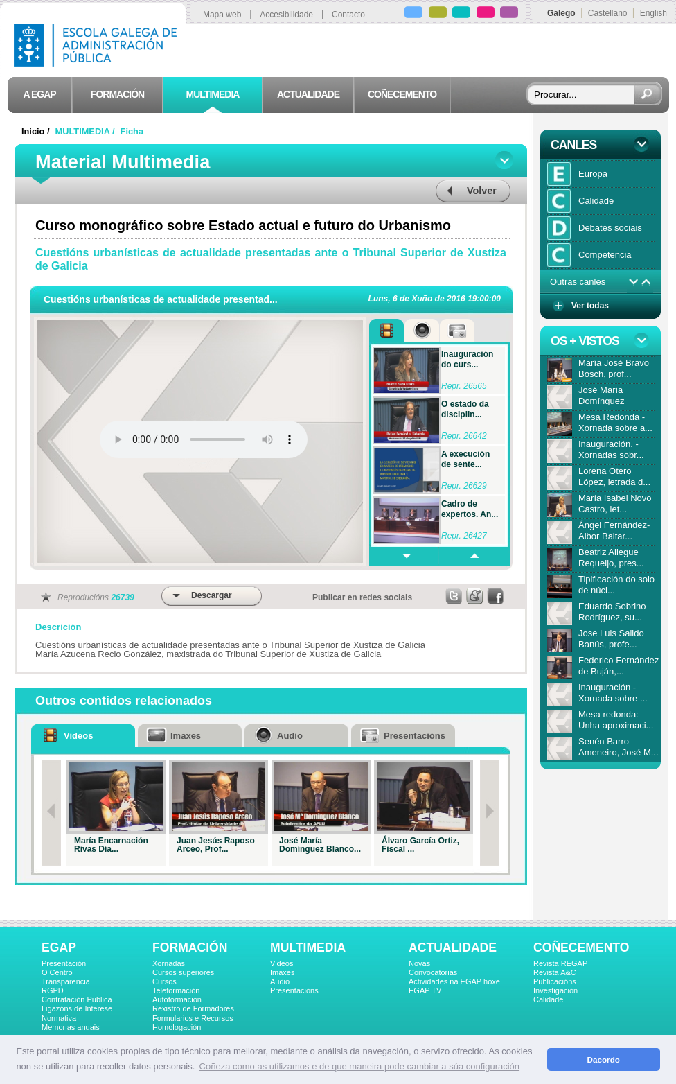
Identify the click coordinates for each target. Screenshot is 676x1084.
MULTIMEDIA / (86, 131)
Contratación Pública (77, 999)
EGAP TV (425, 990)
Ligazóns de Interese (77, 1008)
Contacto (348, 14)
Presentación (64, 963)
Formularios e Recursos (192, 1018)
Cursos (164, 981)
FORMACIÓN (189, 947)
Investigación (555, 990)
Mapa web (222, 14)
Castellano (608, 13)
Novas (419, 963)
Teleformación (175, 990)
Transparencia (66, 981)
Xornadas (168, 963)
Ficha (132, 131)
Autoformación (177, 999)
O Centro (57, 972)
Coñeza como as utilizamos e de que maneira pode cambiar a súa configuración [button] (359, 1066)
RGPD (53, 990)
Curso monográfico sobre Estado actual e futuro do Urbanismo (243, 225)
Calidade (548, 999)
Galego (561, 13)
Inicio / (36, 131)
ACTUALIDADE (453, 947)
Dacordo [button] (603, 1059)
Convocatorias (433, 972)
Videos (281, 963)
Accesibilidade (286, 14)
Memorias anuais (71, 1027)
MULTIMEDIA (308, 947)
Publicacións (554, 981)
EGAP (59, 947)
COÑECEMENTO (581, 947)
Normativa (59, 1018)
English (653, 13)
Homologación (176, 1027)
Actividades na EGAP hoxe (454, 981)
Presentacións (294, 990)
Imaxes (282, 972)
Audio (280, 981)
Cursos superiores (183, 972)
